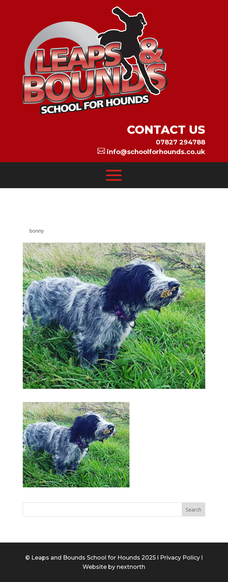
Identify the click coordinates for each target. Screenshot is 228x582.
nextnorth (131, 567)
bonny (37, 230)
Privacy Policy (180, 557)
